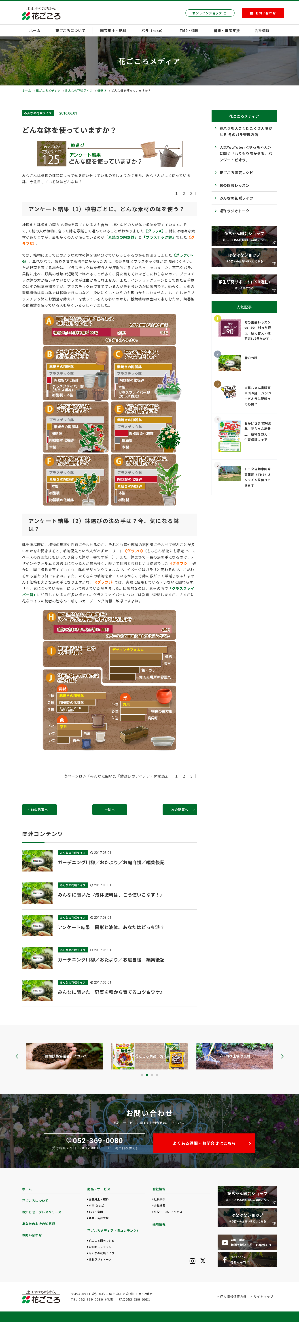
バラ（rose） (153, 30)
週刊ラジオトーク (235, 210)
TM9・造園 (189, 30)
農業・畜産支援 (227, 30)
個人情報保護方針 (233, 1296)
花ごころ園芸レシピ (236, 172)
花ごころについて (70, 30)
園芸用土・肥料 (113, 30)
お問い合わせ (32, 1235)
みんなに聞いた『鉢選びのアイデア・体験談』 (128, 776)
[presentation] (16, 1056)
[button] (142, 1075)
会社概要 (159, 1205)
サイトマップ (264, 1296)
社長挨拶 (159, 1199)
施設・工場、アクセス (168, 1212)
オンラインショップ (209, 13)
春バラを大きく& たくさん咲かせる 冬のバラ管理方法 (246, 131)
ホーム (34, 30)
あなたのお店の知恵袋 (38, 1223)
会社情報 (261, 30)
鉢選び (101, 90)
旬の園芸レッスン (235, 185)
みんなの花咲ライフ (79, 90)
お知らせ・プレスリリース (42, 1212)
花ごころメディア (48, 90)
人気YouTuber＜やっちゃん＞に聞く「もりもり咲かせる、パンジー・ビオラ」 (246, 153)
